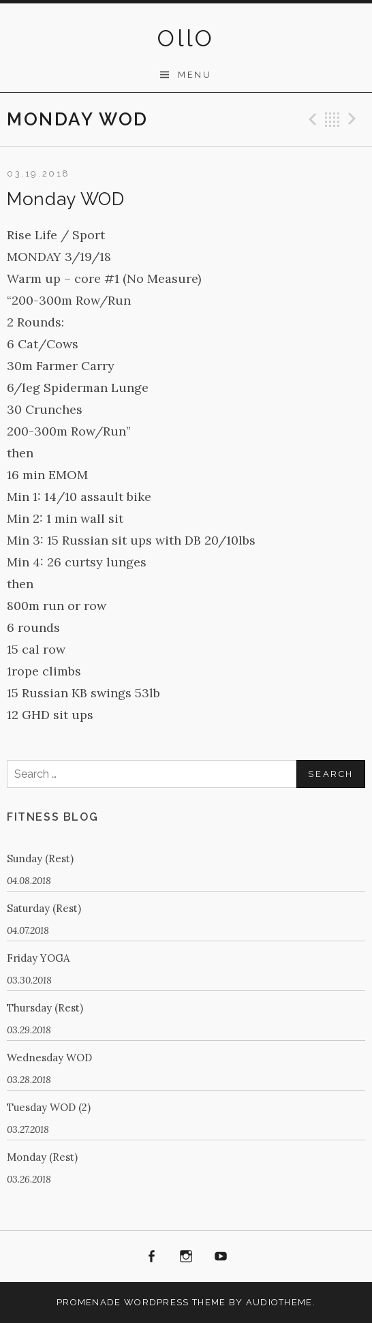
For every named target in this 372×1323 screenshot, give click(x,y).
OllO (186, 38)
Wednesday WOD (49, 1057)
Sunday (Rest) (40, 858)
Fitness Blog (52, 816)
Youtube (220, 1257)
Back (332, 119)
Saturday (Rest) (44, 908)
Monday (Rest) (42, 1157)
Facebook (152, 1257)
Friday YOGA (38, 958)
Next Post (354, 119)
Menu (194, 75)
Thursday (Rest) (45, 1007)
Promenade (89, 1302)
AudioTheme (279, 1302)
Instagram (186, 1257)
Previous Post (311, 119)
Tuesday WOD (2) (49, 1107)
